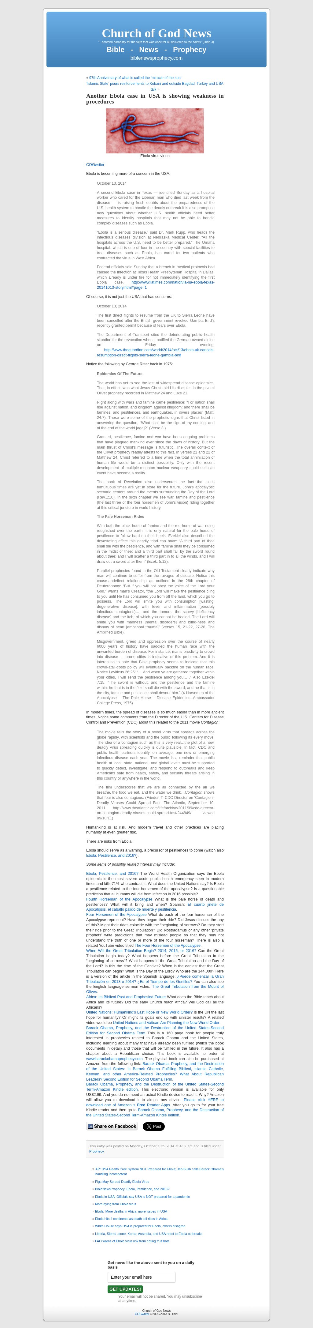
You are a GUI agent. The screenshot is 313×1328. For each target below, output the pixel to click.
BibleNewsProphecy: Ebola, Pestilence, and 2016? (132, 1189)
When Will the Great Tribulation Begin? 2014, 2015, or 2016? (141, 951)
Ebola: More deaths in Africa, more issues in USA (131, 1211)
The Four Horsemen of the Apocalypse (167, 945)
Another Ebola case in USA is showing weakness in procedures (155, 98)
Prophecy (96, 1151)
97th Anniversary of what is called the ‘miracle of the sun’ (135, 78)
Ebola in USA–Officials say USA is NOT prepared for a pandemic (142, 1196)
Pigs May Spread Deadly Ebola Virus (122, 1181)
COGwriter (95, 165)
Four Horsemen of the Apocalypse (116, 914)
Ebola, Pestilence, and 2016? (111, 855)
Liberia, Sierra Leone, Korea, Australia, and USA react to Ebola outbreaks (148, 1234)
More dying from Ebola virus (115, 1204)
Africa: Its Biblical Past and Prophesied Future (126, 997)
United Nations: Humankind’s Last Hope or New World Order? (139, 1012)
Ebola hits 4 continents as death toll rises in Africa (131, 1219)
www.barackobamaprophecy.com (114, 1059)
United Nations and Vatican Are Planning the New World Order (166, 1023)
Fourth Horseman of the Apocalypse (119, 899)
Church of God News (156, 33)
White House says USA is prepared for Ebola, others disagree (140, 1226)
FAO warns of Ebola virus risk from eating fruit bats (132, 1241)
